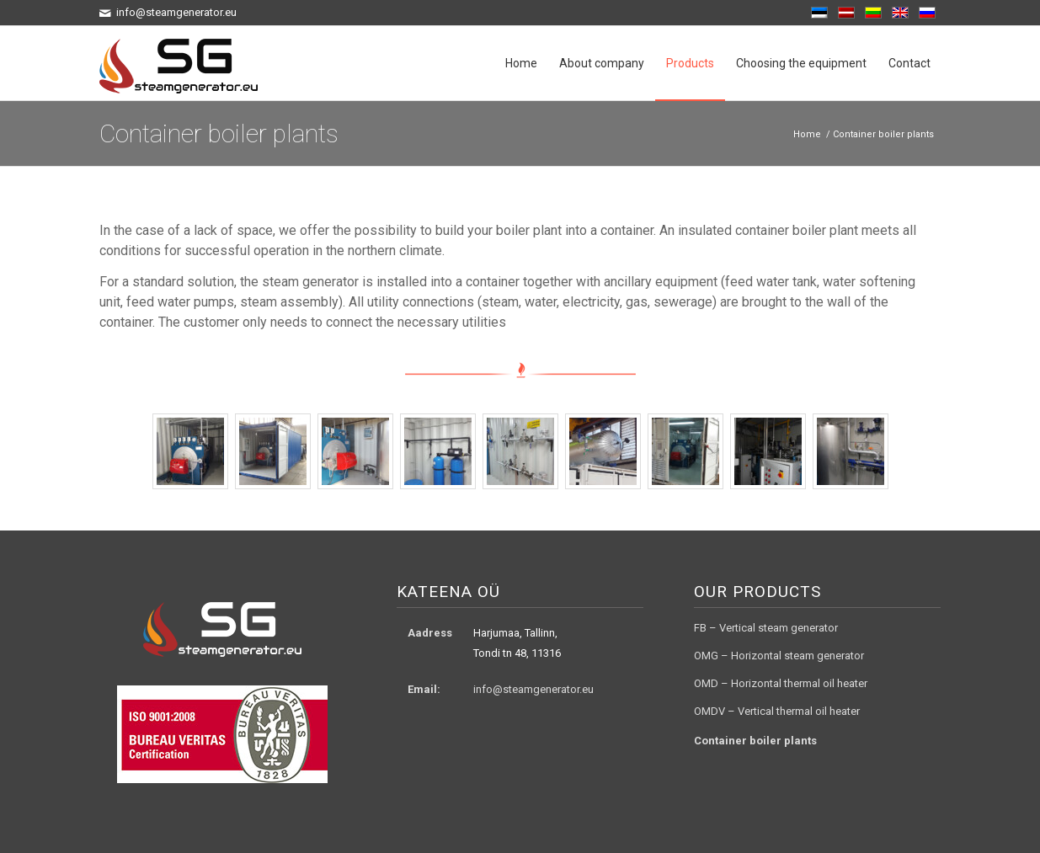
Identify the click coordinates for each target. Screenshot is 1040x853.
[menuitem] (521, 63)
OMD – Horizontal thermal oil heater (780, 683)
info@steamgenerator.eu (533, 689)
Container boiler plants (219, 133)
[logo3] (178, 63)
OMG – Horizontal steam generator (779, 655)
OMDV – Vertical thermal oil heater (777, 711)
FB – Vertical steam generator (766, 627)
